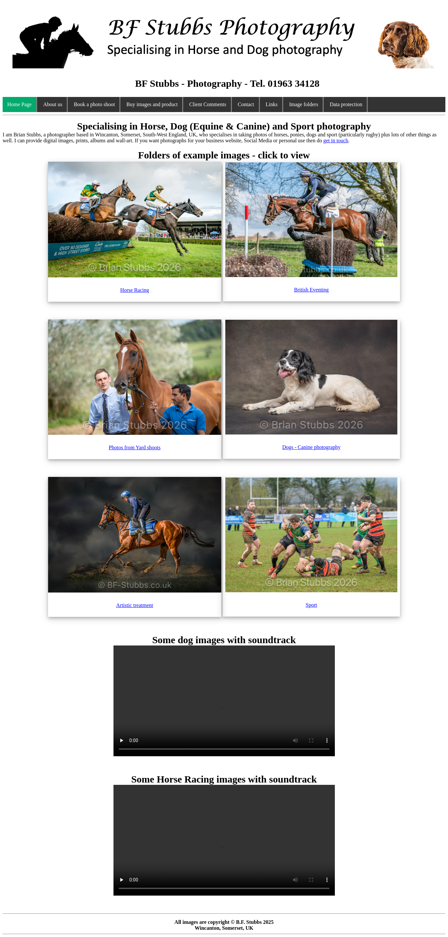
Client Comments (207, 104)
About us (52, 104)
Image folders (303, 104)
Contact (246, 104)
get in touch (335, 140)
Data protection (346, 104)
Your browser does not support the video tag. (224, 700)
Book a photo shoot (94, 104)
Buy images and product (152, 104)
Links (272, 104)
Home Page (19, 104)
